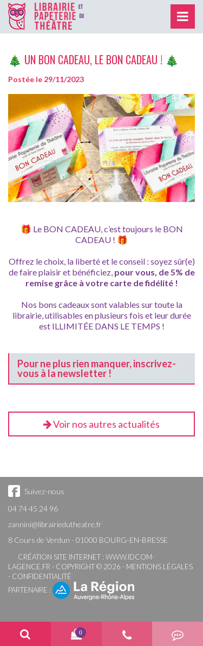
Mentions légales (159, 566)
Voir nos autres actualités (101, 424)
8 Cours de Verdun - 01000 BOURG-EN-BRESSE (88, 539)
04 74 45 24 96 (33, 508)
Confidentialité (41, 576)
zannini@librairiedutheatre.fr (55, 524)
